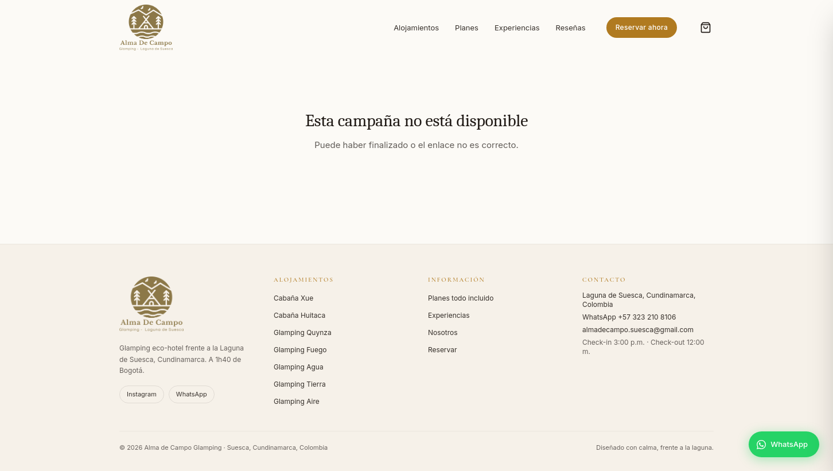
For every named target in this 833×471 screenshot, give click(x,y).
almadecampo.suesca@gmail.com (638, 329)
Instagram (142, 394)
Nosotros (443, 332)
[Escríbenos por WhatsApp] (784, 444)
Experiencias (517, 27)
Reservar (442, 349)
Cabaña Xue (293, 298)
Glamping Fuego (300, 349)
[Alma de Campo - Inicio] (146, 27)
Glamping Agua (299, 367)
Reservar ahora (642, 27)
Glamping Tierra (300, 384)
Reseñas (571, 27)
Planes (466, 27)
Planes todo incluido (460, 298)
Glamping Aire (297, 401)
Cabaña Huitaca (299, 315)
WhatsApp (191, 394)
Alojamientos (416, 27)
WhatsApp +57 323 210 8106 (629, 317)
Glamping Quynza (303, 332)
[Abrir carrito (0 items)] (705, 27)
